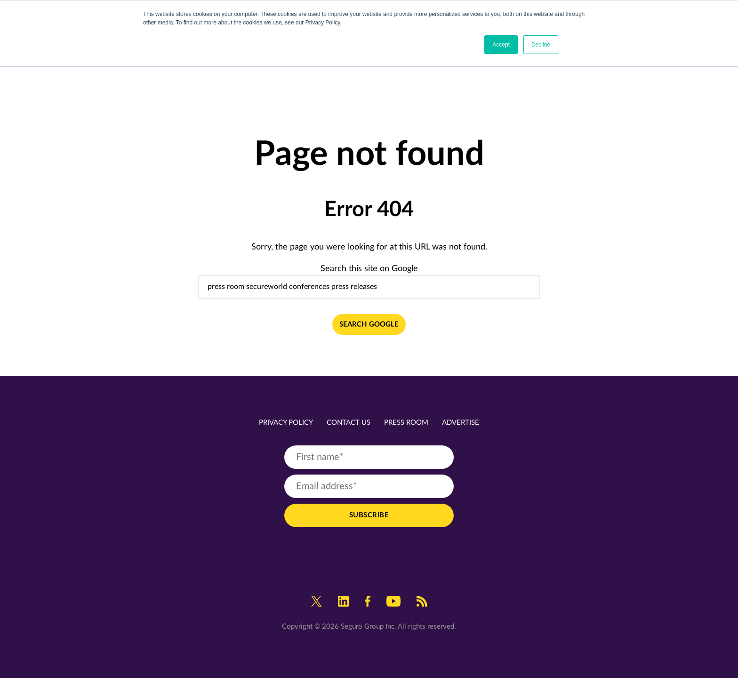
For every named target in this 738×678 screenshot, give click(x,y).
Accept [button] (501, 44)
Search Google (369, 324)
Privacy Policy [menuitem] (286, 422)
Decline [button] (540, 44)
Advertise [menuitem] (460, 422)
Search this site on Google (369, 269)
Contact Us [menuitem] (348, 422)
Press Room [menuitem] (406, 422)
